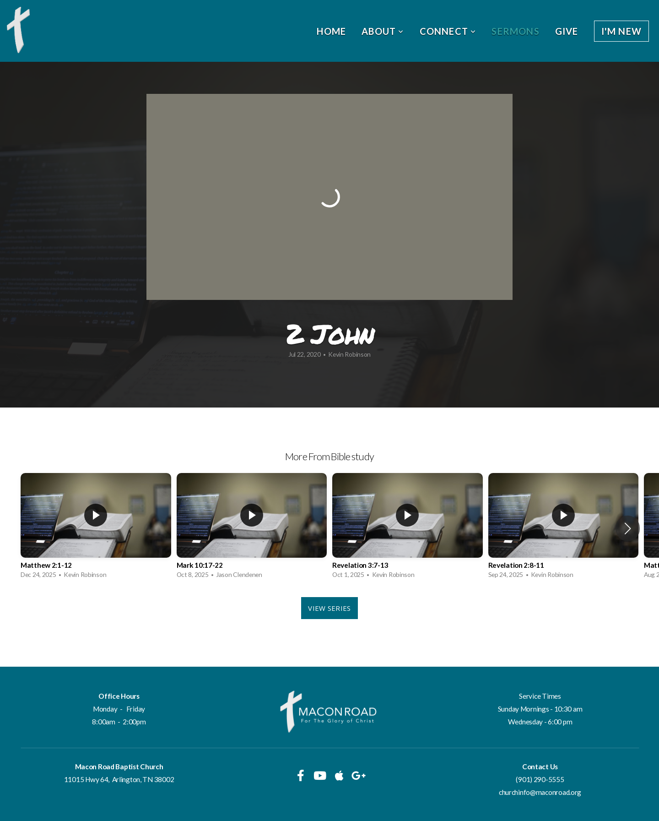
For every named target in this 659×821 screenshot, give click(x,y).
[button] (627, 528)
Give (566, 31)
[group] (96, 528)
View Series (329, 608)
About (383, 31)
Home (331, 31)
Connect (448, 31)
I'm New (621, 31)
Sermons (515, 31)
